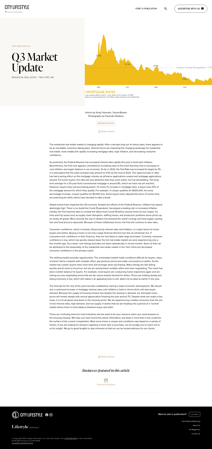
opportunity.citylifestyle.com (22, 443)
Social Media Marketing (191, 421)
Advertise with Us (191, 8)
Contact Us (196, 434)
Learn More (194, 414)
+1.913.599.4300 (70, 438)
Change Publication (14, 12)
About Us (196, 425)
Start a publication (146, 8)
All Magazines (194, 430)
